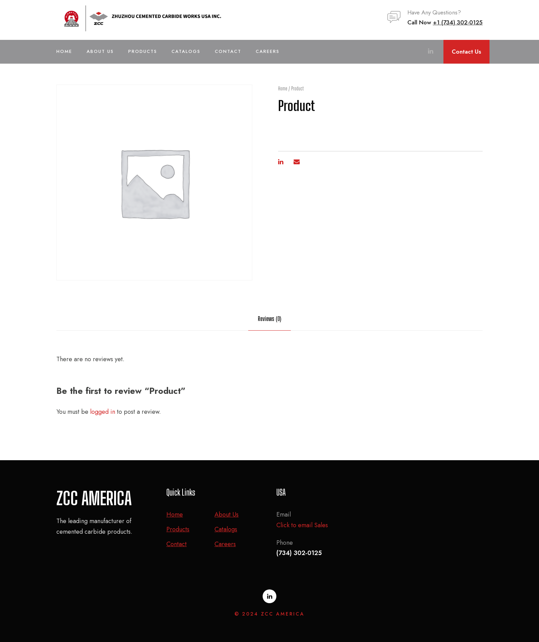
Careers (267, 51)
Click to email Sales (302, 525)
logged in (102, 411)
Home (64, 51)
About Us (100, 51)
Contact (228, 51)
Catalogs (186, 51)
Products (142, 51)
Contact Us (466, 51)
